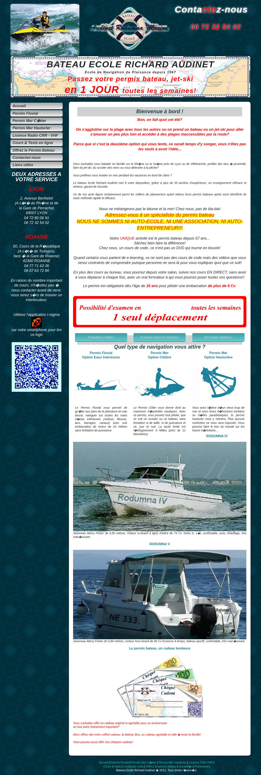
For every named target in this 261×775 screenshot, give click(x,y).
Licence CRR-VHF (201, 762)
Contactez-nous (133, 766)
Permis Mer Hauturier (172, 762)
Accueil (103, 762)
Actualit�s (186, 766)
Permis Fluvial (120, 762)
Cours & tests (112, 766)
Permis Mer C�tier (143, 762)
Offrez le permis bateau (161, 766)
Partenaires (202, 766)
